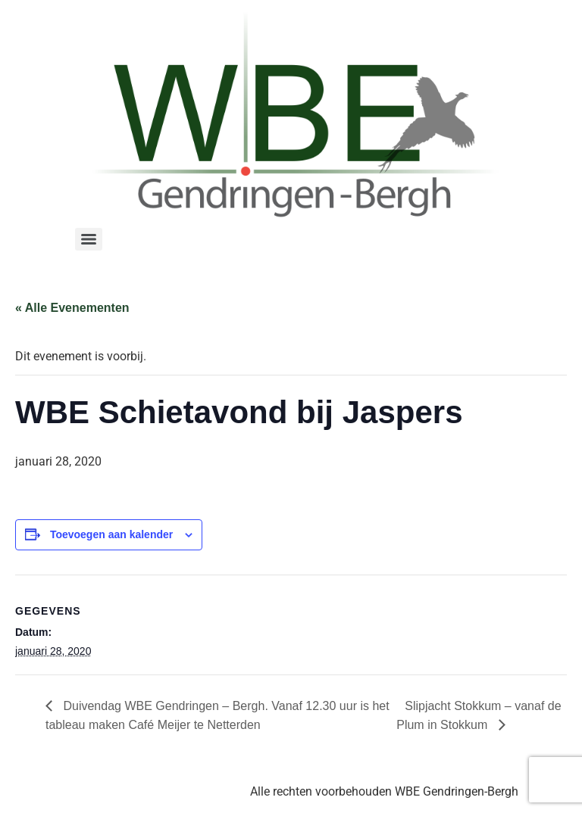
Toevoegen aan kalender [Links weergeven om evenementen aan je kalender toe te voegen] (111, 534)
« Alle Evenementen (72, 307)
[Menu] (88, 239)
